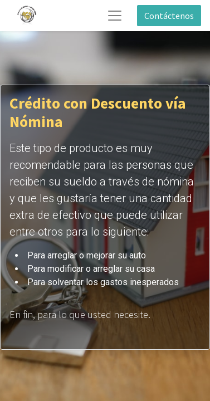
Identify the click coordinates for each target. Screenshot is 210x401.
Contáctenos (169, 15)
